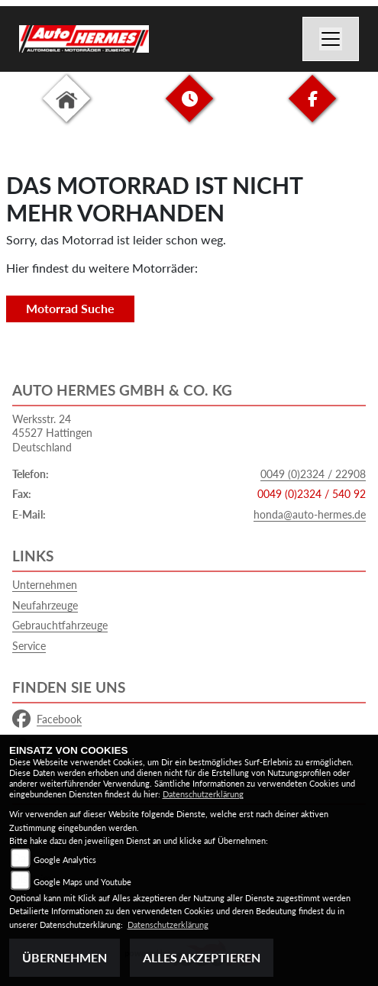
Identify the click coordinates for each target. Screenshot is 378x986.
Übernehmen (64, 957)
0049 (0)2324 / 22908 (313, 473)
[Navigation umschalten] (330, 39)
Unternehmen (44, 584)
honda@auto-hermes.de (310, 514)
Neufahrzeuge (45, 605)
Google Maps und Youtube (82, 882)
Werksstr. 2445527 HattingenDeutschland (52, 433)
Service (29, 645)
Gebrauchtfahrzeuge (60, 625)
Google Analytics (65, 860)
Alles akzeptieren (201, 957)
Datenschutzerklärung (203, 794)
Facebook (47, 719)
